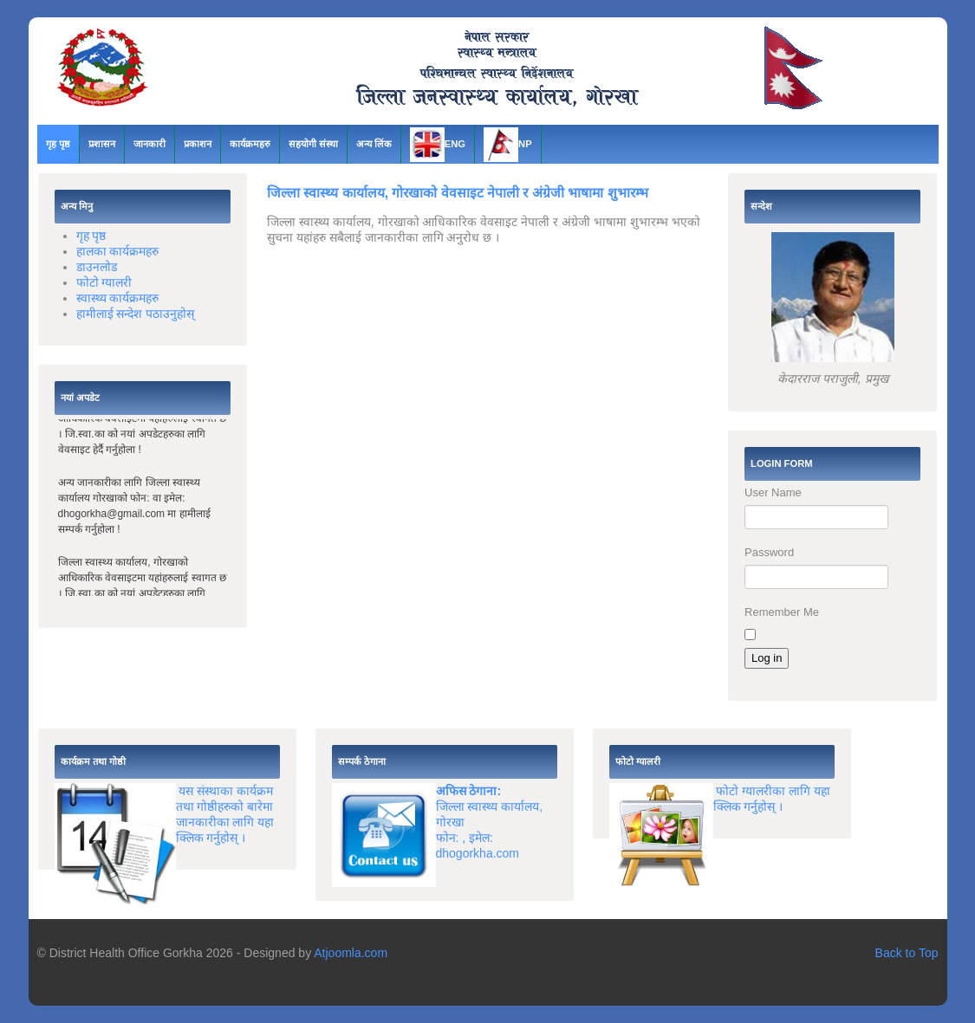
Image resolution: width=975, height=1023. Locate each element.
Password (769, 552)
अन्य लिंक (374, 144)
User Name (773, 492)
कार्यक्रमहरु (250, 144)
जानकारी (149, 144)
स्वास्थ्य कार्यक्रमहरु (117, 298)
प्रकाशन (197, 144)
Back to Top (907, 953)
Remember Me (781, 611)
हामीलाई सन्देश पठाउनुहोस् (135, 313)
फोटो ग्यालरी (104, 282)
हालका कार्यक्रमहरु (117, 251)
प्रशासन (101, 144)
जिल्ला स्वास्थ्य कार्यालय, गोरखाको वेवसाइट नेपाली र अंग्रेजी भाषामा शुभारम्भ (457, 192)
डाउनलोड (96, 267)
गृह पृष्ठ (58, 144)
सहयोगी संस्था (313, 144)
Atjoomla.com (350, 953)
